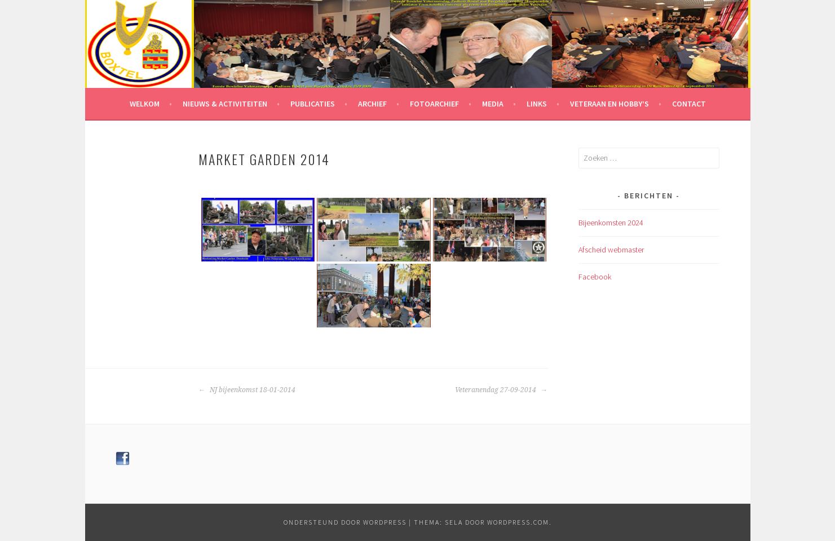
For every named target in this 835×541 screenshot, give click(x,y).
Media (492, 104)
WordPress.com (518, 522)
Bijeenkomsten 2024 (610, 223)
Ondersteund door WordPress (345, 522)
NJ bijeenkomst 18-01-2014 (246, 390)
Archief (372, 104)
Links (537, 104)
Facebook (594, 277)
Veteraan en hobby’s (609, 104)
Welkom (145, 104)
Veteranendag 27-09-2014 (501, 390)
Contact (689, 104)
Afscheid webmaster (611, 250)
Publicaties (312, 104)
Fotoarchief (434, 104)
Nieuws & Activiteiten (225, 104)
